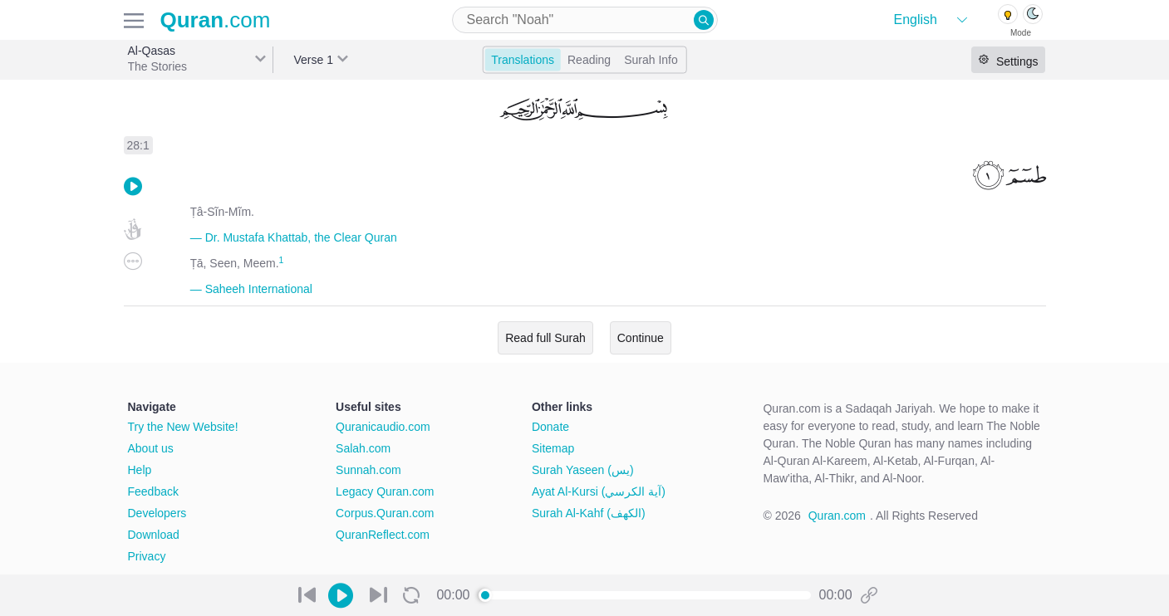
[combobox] (585, 20)
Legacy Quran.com (385, 491)
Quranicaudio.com (383, 426)
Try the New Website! (183, 426)
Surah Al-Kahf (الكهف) (589, 513)
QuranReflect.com (383, 534)
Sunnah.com (368, 470)
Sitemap (553, 448)
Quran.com (837, 515)
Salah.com (363, 448)
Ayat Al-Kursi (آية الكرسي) (599, 491)
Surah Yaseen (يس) (583, 470)
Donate (550, 426)
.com (215, 19)
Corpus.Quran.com (385, 513)
